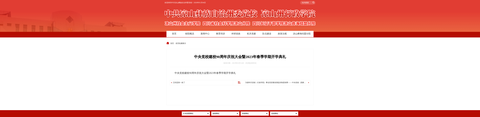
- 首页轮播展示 (180, 43)
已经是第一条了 (178, 82)
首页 (170, 43)
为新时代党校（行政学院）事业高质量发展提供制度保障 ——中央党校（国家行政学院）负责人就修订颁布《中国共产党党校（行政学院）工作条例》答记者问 (305, 82)
